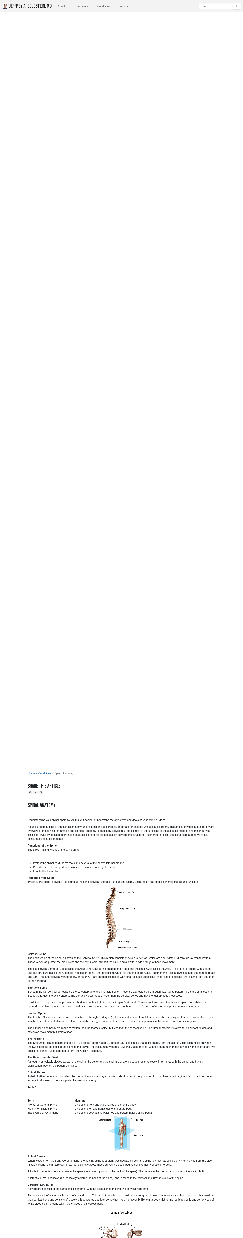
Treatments (81, 6)
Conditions (104, 6)
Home (31, 773)
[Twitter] (35, 792)
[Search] (216, 6)
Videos (123, 6)
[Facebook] (30, 792)
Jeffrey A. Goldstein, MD (27, 6)
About (62, 6)
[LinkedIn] (40, 792)
